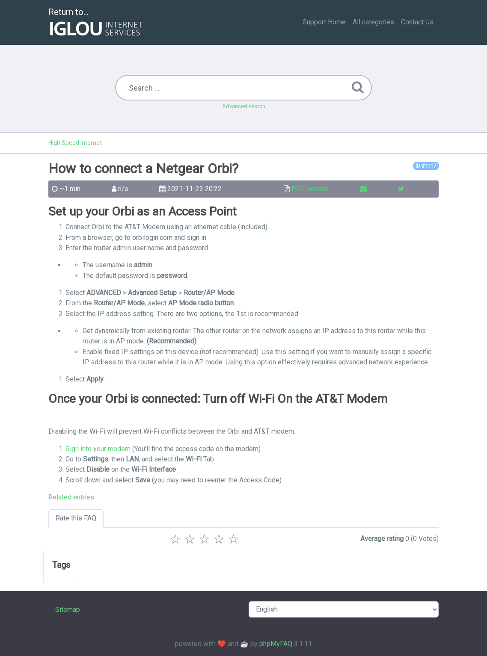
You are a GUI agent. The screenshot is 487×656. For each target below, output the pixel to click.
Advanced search (243, 106)
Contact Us (417, 22)
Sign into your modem (98, 449)
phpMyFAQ (275, 644)
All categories (373, 22)
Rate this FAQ (76, 518)
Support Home (324, 22)
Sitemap (67, 610)
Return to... (96, 23)
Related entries (71, 497)
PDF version (310, 189)
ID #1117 (426, 166)
